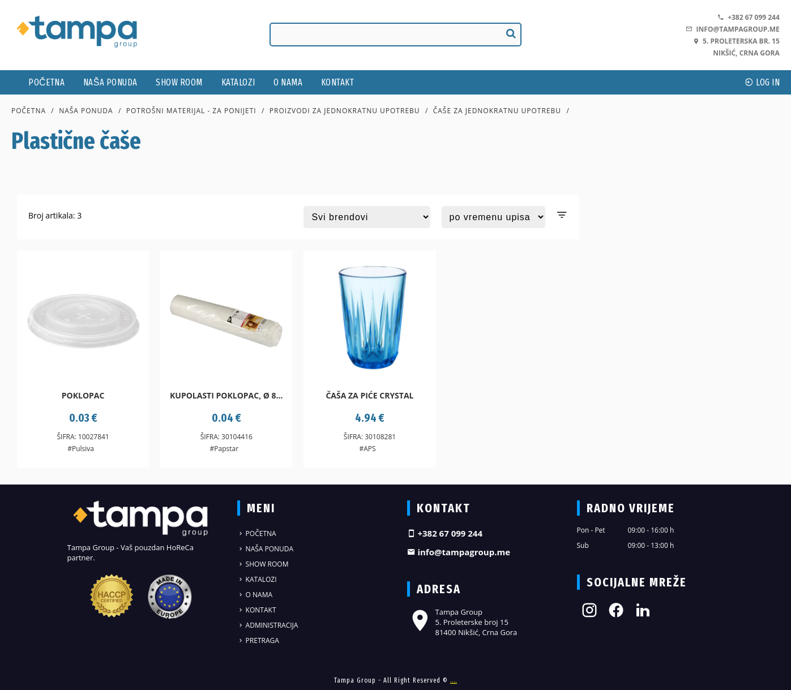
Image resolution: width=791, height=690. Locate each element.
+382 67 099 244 (748, 17)
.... (453, 680)
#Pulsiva (80, 448)
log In (762, 82)
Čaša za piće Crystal (369, 395)
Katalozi (238, 82)
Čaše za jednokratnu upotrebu (497, 110)
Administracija (267, 625)
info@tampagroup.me (732, 29)
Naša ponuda (110, 82)
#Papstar (224, 448)
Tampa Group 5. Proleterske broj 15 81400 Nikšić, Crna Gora (462, 622)
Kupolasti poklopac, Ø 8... (226, 395)
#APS (367, 448)
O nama (287, 82)
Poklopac (83, 395)
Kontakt (337, 82)
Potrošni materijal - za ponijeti (191, 110)
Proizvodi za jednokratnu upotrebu (345, 110)
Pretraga (258, 640)
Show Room (179, 82)
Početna (46, 82)
